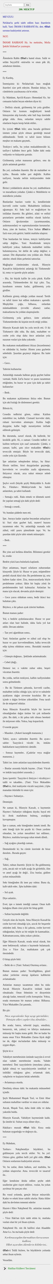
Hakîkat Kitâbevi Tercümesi (19, 1269)
